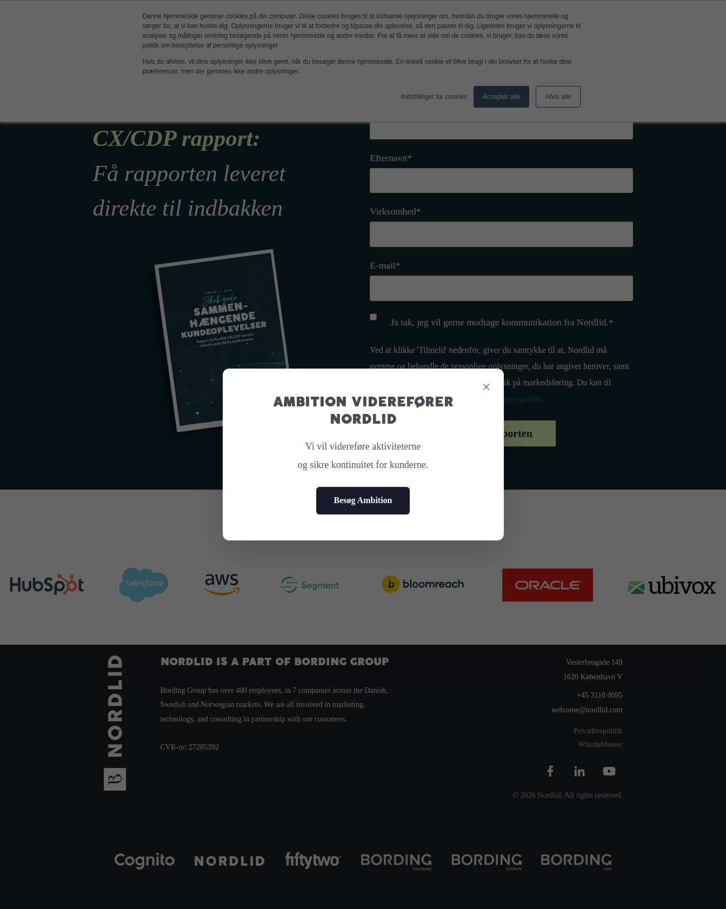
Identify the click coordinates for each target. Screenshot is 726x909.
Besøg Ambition (363, 500)
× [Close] (486, 386)
